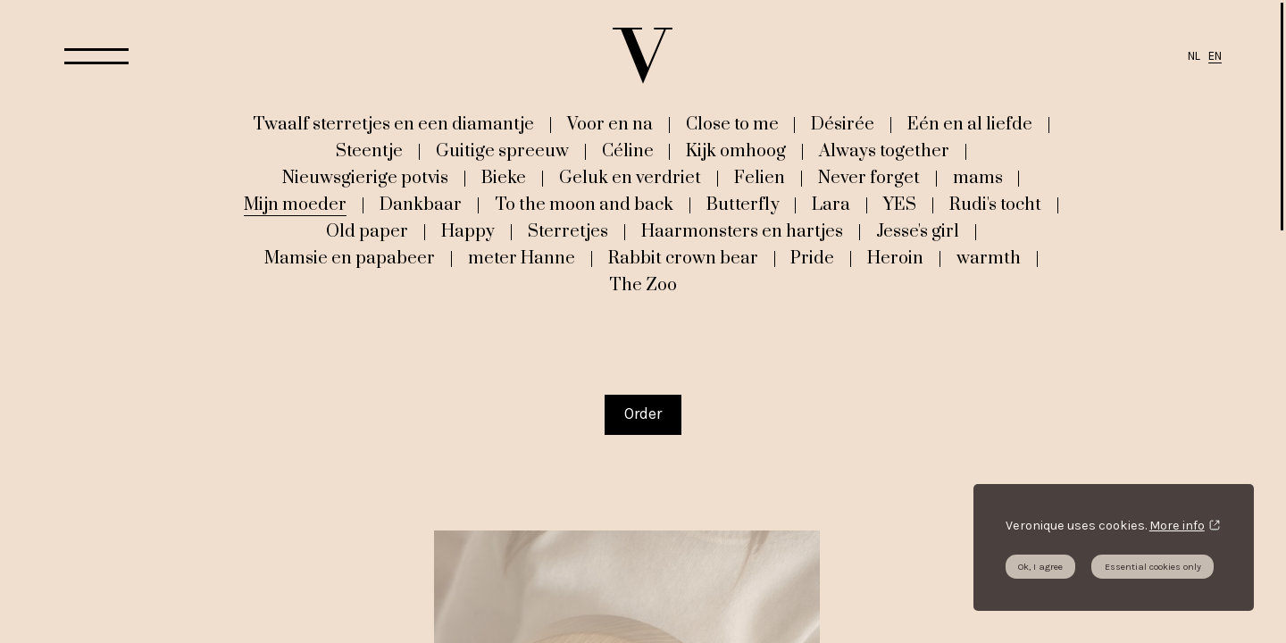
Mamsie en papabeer (349, 258)
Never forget (869, 177)
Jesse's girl (917, 231)
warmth (988, 258)
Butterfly (743, 204)
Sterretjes (568, 231)
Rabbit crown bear (683, 258)
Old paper (367, 231)
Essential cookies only (1153, 566)
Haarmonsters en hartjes (742, 231)
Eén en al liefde (969, 124)
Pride (812, 258)
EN (1215, 56)
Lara (831, 204)
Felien (759, 177)
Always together (884, 151)
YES (899, 204)
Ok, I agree (1040, 566)
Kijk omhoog (736, 151)
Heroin (895, 258)
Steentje (369, 151)
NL (1194, 56)
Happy (468, 231)
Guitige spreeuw (502, 151)
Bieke (503, 177)
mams (978, 177)
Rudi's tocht (995, 204)
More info (1177, 525)
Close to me (732, 124)
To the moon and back (584, 204)
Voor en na (610, 124)
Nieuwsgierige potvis (365, 177)
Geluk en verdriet (630, 177)
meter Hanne (521, 258)
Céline (628, 151)
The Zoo (643, 285)
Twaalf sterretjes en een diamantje (393, 124)
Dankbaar (421, 204)
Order (643, 414)
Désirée (842, 124)
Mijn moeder (295, 204)
